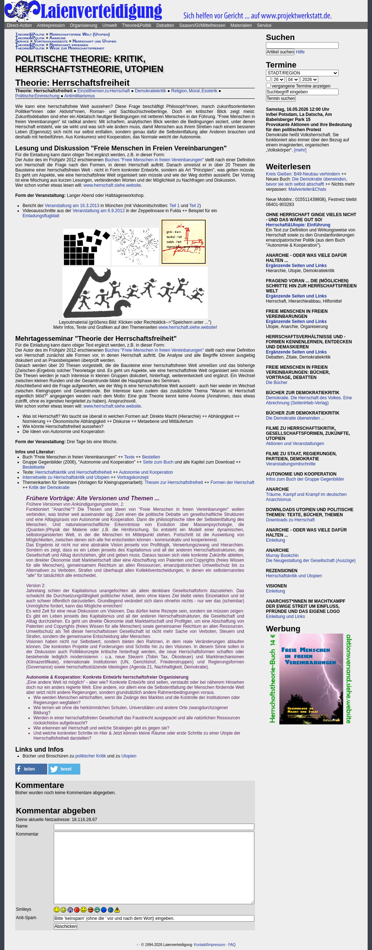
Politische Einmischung (37, 95)
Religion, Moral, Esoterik (194, 90)
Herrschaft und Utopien (94, 41)
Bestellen (151, 457)
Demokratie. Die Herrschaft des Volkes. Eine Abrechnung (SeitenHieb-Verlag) (309, 400)
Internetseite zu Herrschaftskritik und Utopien (66, 477)
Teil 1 (174, 205)
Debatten (165, 25)
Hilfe (300, 51)
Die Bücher (276, 382)
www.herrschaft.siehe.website (112, 185)
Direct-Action (19, 25)
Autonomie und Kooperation (146, 472)
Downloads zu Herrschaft (290, 519)
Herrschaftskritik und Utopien (294, 575)
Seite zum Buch (158, 462)
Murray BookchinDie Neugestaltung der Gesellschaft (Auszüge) (311, 558)
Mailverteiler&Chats (307, 189)
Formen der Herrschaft (232, 482)
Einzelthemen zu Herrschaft (103, 90)
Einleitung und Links (285, 616)
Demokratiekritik (150, 90)
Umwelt (109, 25)
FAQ (232, 945)
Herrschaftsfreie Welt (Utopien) (79, 34)
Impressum (216, 945)
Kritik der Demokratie (49, 487)
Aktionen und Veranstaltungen (295, 443)
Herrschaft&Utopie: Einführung (298, 224)
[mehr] (300, 150)
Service (264, 25)
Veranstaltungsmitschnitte (291, 463)
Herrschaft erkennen (68, 44)
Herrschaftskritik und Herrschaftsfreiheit (73, 472)
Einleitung (275, 540)
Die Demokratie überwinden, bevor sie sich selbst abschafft (306, 182)
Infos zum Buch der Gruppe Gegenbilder (305, 479)
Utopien (128, 756)
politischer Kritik (90, 756)
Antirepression (51, 25)
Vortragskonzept (133, 477)
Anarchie (57, 37)
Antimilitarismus (79, 95)
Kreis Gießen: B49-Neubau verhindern (303, 174)
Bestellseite (34, 467)
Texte (129, 457)
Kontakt (200, 945)
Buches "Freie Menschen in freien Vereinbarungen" (154, 159)
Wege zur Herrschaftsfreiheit (76, 47)
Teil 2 (194, 205)
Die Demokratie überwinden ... (295, 418)
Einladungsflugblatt (41, 215)
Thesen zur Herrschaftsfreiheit (174, 482)
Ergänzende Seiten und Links (296, 265)
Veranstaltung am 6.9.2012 (99, 210)
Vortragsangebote (51, 41)
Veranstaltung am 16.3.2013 (72, 205)
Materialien (241, 25)
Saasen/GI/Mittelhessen (202, 25)
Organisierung (83, 25)
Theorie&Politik (136, 25)
